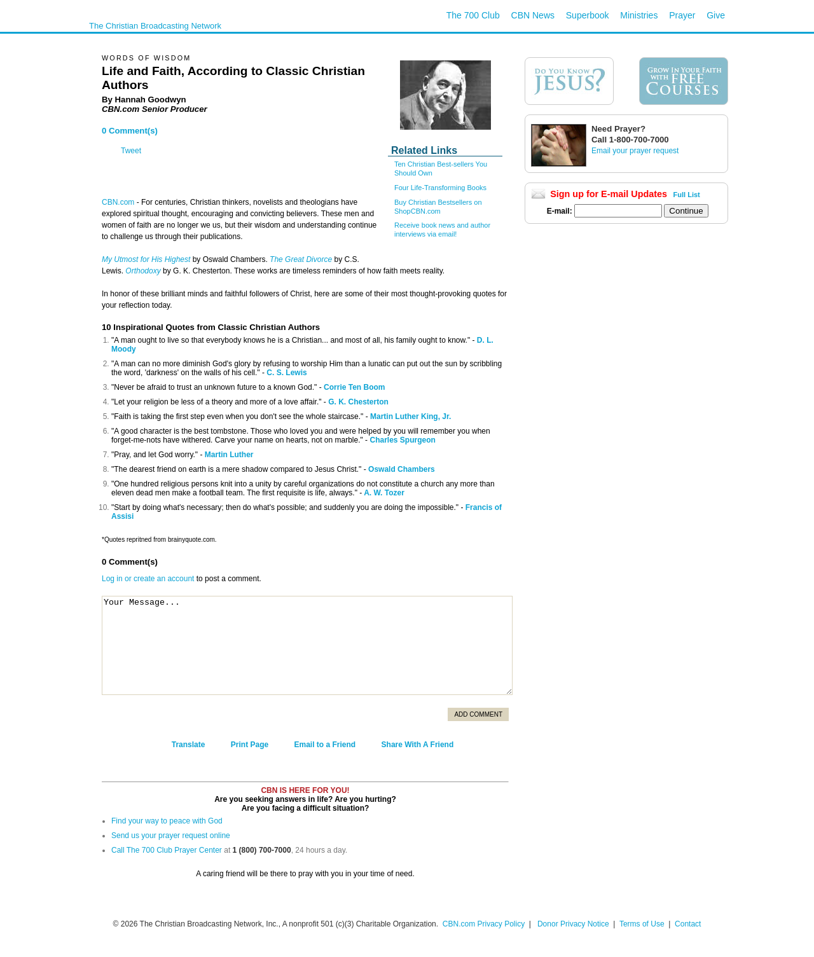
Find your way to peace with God (167, 820)
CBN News (533, 15)
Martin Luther (229, 454)
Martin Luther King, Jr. (410, 416)
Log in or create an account (148, 578)
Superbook (587, 15)
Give (716, 15)
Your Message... (307, 645)
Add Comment (478, 714)
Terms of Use (642, 923)
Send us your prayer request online (170, 835)
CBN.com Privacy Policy (484, 923)
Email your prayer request (635, 150)
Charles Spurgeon (402, 440)
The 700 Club (473, 15)
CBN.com (118, 202)
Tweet (131, 150)
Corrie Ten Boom (354, 387)
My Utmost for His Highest (146, 259)
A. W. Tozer (384, 492)
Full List (686, 194)
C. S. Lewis (286, 372)
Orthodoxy (142, 270)
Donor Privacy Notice (573, 923)
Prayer (682, 15)
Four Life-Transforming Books (440, 187)
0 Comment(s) (130, 130)
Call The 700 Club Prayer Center (166, 850)
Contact (688, 923)
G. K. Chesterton (358, 401)
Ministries (639, 15)
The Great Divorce (301, 259)
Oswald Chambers (401, 469)
